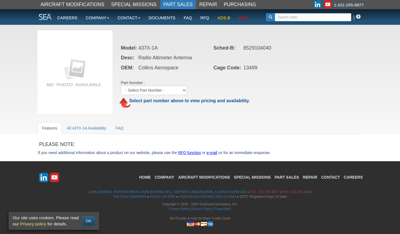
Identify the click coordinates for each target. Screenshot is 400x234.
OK (88, 221)
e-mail (212, 152)
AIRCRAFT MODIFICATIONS (72, 4)
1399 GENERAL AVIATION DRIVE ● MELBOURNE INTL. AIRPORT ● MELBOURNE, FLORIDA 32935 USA (168, 192)
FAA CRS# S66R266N (129, 197)
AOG (243, 17)
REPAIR (208, 4)
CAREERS (67, 17)
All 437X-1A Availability (86, 128)
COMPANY (164, 177)
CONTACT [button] (129, 17)
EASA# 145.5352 (162, 197)
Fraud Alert (223, 209)
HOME (145, 177)
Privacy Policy (179, 209)
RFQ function (189, 152)
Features (49, 128)
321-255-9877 (268, 192)
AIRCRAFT (204, 177)
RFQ (204, 17)
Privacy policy (33, 223)
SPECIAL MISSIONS (134, 4)
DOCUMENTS (162, 17)
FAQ (188, 17)
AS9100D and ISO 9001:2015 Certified (207, 197)
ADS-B (224, 17)
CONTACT (330, 177)
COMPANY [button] (97, 17)
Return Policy (202, 209)
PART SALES (178, 4)
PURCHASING (240, 4)
